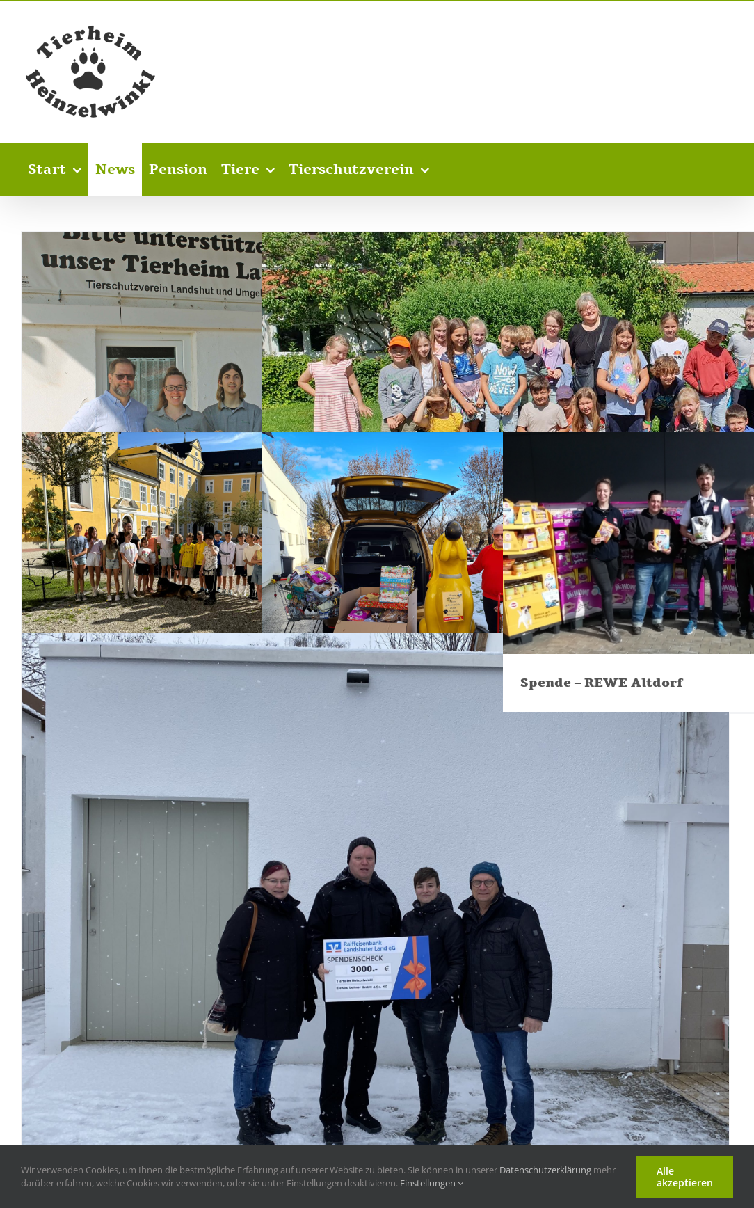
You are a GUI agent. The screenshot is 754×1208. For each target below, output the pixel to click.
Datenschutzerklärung (545, 1169)
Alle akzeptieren (685, 1176)
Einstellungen (431, 1183)
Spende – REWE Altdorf (601, 682)
